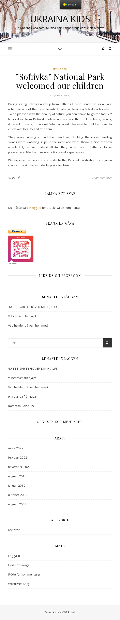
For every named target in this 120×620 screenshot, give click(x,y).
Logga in (14, 556)
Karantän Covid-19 (21, 406)
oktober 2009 (17, 495)
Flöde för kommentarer (24, 574)
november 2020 (19, 467)
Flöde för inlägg (19, 565)
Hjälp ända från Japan (23, 396)
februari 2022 (17, 457)
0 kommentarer (101, 178)
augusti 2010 (17, 476)
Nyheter (60, 69)
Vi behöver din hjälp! (22, 316)
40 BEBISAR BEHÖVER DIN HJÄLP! (32, 307)
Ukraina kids (60, 18)
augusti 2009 (17, 504)
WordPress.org (19, 584)
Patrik (16, 178)
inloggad (35, 208)
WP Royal (69, 612)
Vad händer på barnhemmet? (28, 325)
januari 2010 (16, 485)
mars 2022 (15, 448)
